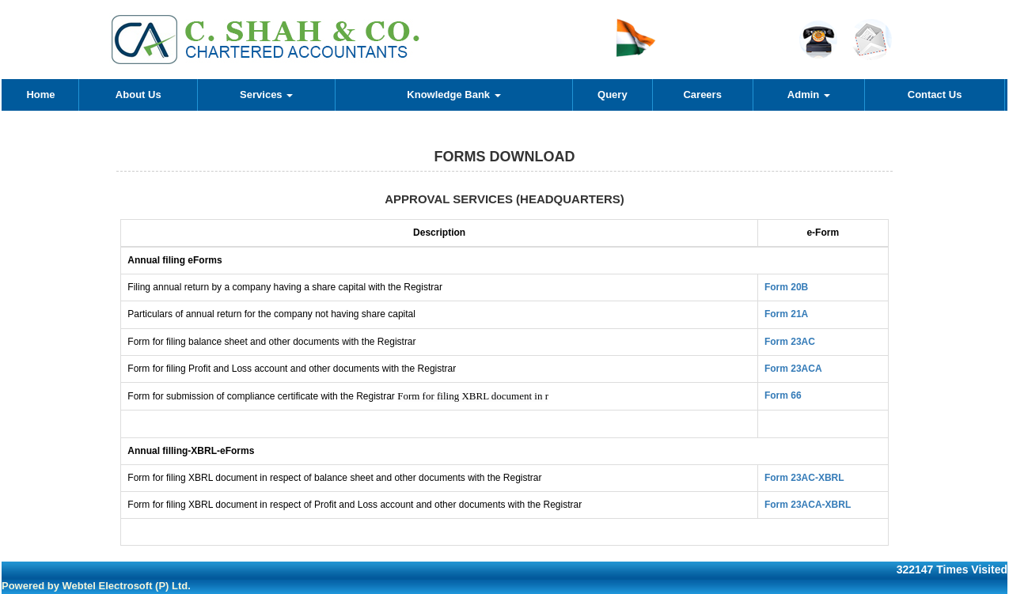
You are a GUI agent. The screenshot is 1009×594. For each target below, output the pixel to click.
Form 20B (786, 287)
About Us (138, 94)
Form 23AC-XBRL (804, 477)
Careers (702, 94)
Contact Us (935, 94)
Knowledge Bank (453, 94)
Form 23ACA (793, 368)
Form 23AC (789, 341)
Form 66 (783, 395)
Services (266, 94)
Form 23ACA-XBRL (807, 504)
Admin (808, 94)
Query (612, 94)
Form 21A (786, 314)
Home (40, 94)
